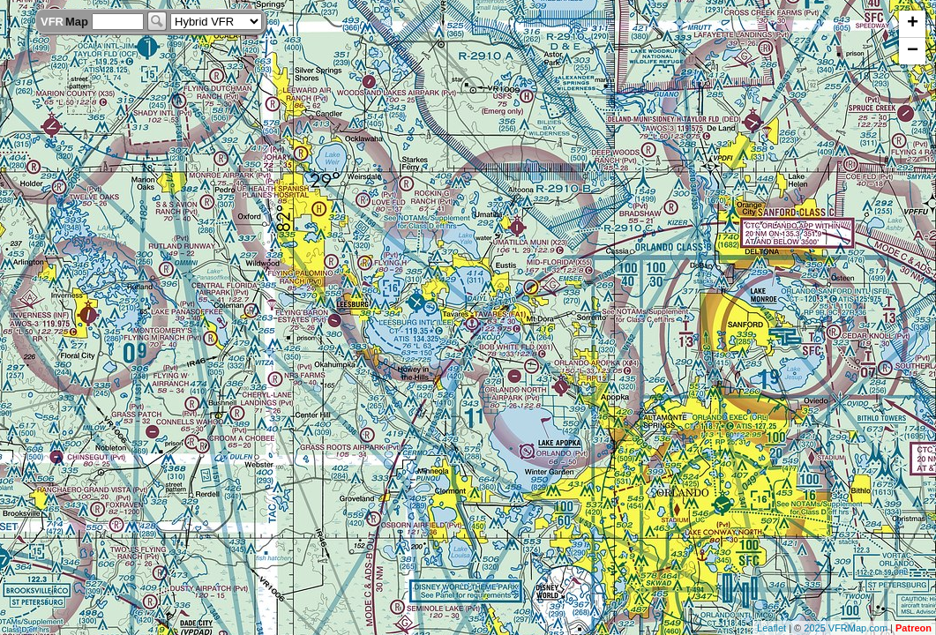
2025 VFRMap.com (845, 628)
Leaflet (771, 628)
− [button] (912, 51)
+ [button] (912, 24)
